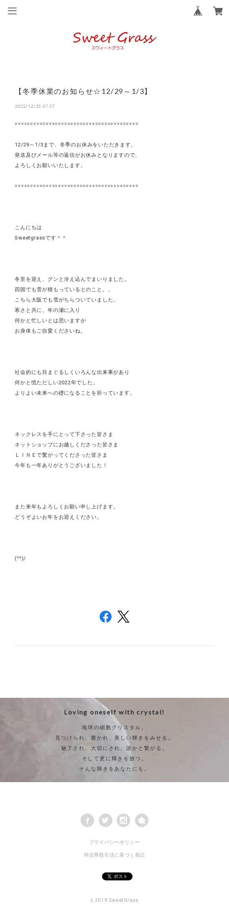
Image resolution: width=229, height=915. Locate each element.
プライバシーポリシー (114, 842)
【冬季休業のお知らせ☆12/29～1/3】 (83, 91)
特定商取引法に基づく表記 (114, 855)
